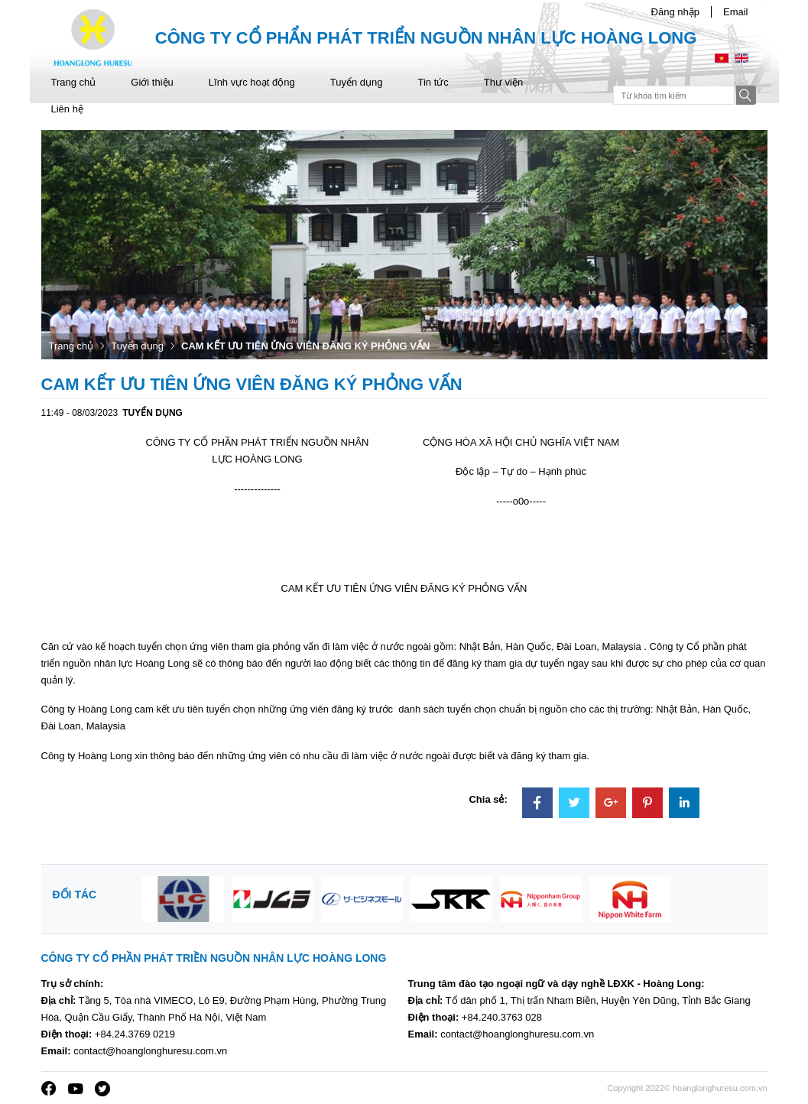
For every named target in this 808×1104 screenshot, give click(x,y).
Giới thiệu (152, 82)
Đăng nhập (675, 12)
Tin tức (432, 82)
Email (735, 12)
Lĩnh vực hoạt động (252, 82)
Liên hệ (67, 109)
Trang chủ (73, 82)
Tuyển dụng (356, 82)
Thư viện (503, 82)
